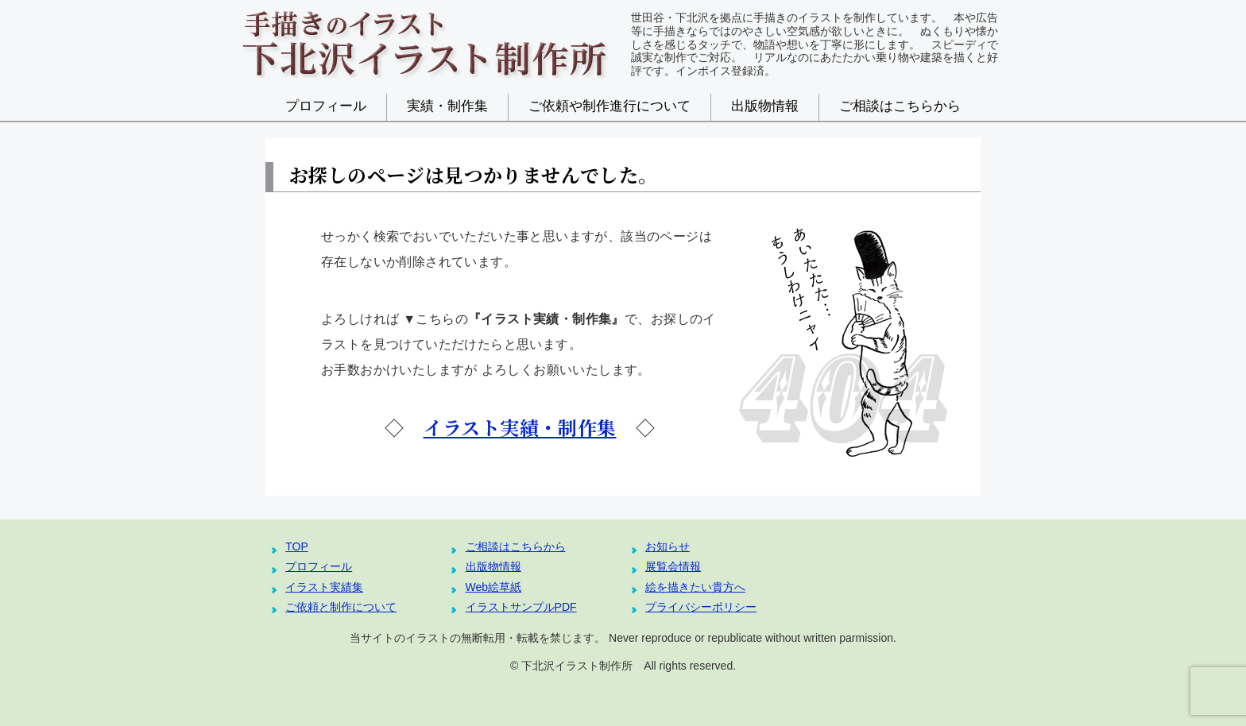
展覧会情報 (673, 566)
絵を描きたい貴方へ (695, 587)
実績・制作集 (447, 106)
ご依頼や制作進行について (609, 106)
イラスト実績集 (324, 587)
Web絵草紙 (494, 587)
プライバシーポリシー (700, 606)
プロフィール (325, 106)
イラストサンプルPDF (521, 606)
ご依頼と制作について (341, 606)
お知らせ (667, 546)
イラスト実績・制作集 (520, 427)
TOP (296, 546)
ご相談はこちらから (900, 106)
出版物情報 (765, 106)
